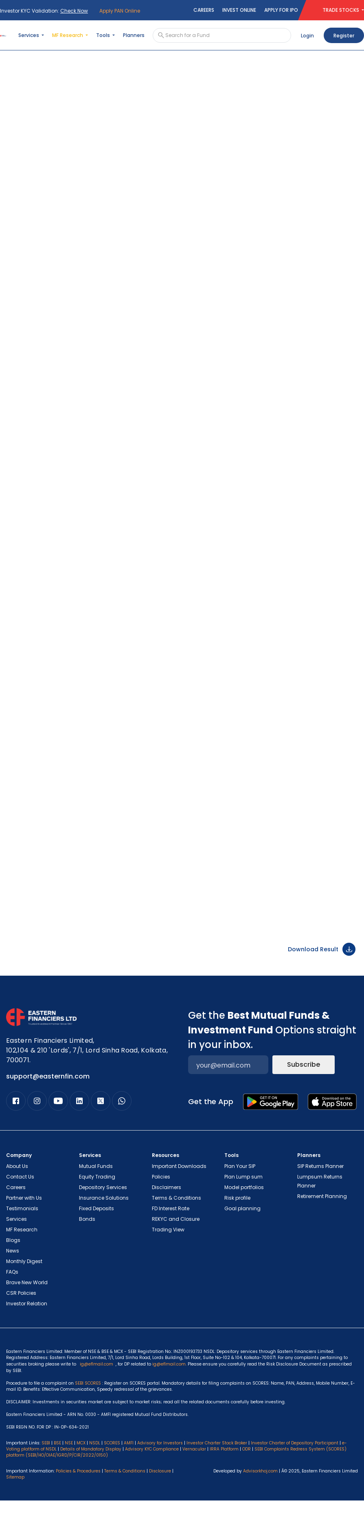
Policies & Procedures (78, 1490)
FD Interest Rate (170, 1227)
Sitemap (15, 1497)
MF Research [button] (68, 35)
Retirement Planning (322, 1215)
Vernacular (194, 1469)
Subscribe (303, 1084)
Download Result (321, 968)
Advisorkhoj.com (260, 1490)
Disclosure (160, 1490)
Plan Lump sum (243, 1196)
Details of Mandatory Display (90, 1469)
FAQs (12, 1291)
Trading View (168, 1249)
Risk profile (237, 1217)
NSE (69, 1462)
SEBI (46, 1462)
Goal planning (242, 1227)
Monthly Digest (24, 1280)
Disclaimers (166, 1206)
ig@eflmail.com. (169, 1384)
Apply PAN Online (119, 10)
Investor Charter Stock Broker (216, 1462)
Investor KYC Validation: (44, 10)
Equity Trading (97, 1196)
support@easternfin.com (48, 1095)
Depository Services (103, 1206)
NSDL (94, 1462)
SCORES (112, 1462)
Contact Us (20, 1196)
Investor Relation (26, 1323)
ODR (246, 1469)
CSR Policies (21, 1312)
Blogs (13, 1259)
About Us (17, 1185)
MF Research (21, 1249)
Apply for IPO (281, 10)
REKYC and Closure (176, 1238)
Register (343, 35)
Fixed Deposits (96, 1227)
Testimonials (22, 1227)
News (12, 1270)
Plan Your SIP (239, 1185)
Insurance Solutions (104, 1217)
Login (307, 35)
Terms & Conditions (176, 1217)
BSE (57, 1462)
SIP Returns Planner (320, 1185)
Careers (203, 10)
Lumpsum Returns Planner (319, 1201)
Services (16, 1238)
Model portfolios (244, 1206)
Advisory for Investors (160, 1462)
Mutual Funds (96, 1185)
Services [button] (29, 35)
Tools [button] (103, 35)
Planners (134, 35)
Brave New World (27, 1301)
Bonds (87, 1238)
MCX (81, 1462)
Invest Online (239, 10)
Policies (161, 1196)
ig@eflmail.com (96, 1384)
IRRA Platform (224, 1469)
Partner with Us (24, 1217)
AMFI (129, 1462)
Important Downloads (179, 1185)
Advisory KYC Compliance (152, 1469)
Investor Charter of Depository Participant (294, 1462)
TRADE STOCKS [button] (341, 10)
